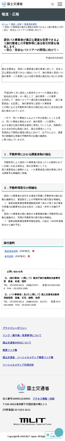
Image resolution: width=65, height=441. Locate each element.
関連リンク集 (10, 350)
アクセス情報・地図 (43, 398)
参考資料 (9, 256)
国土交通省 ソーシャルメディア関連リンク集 (28, 357)
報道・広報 (16, 24)
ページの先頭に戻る (55, 435)
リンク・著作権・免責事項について (22, 335)
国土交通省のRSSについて (17, 342)
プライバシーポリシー (15, 328)
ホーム (5, 24)
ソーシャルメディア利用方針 (18, 364)
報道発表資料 (30, 24)
